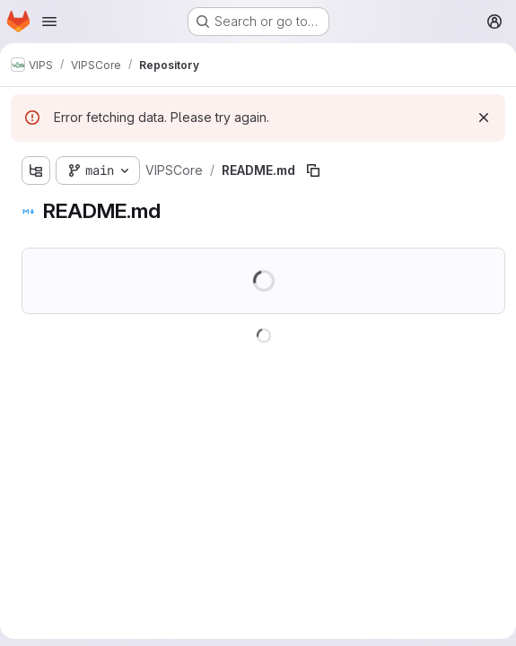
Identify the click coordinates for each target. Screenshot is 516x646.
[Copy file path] (313, 170)
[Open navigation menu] (49, 21)
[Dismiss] (483, 117)
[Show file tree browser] (36, 170)
